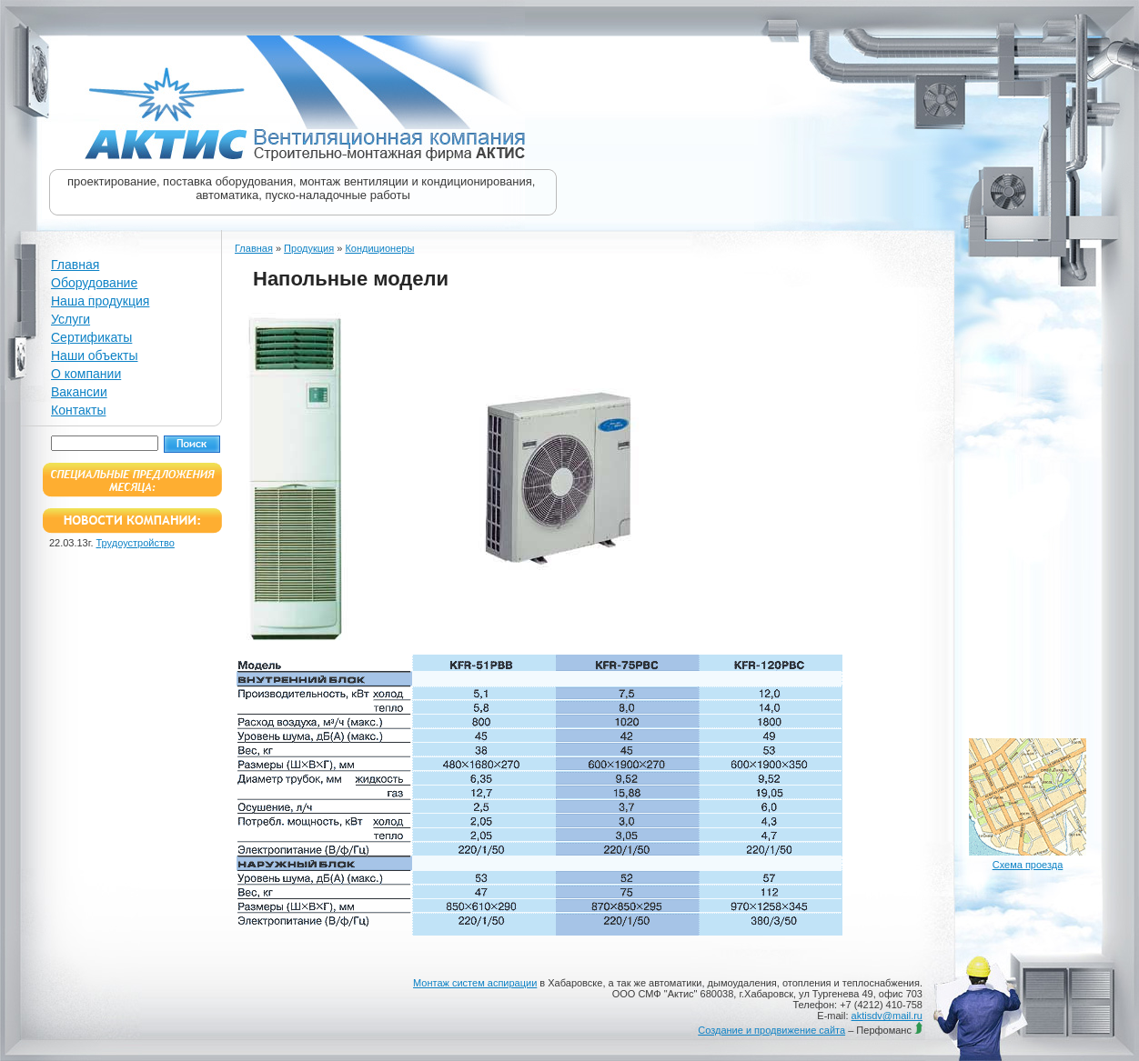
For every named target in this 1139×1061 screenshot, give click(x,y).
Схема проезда (1028, 864)
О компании (86, 373)
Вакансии (79, 392)
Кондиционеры (379, 248)
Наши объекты (94, 355)
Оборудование (94, 282)
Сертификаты (91, 337)
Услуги (70, 319)
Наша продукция (100, 301)
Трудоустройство (135, 542)
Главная (75, 264)
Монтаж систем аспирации (475, 982)
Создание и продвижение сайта (771, 1030)
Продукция (309, 248)
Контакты (78, 410)
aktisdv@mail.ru (887, 1015)
